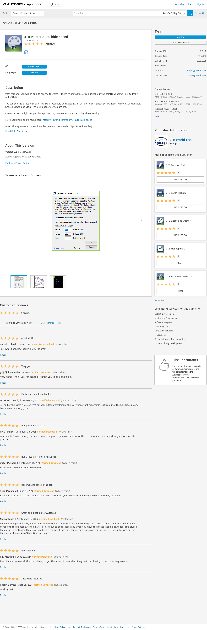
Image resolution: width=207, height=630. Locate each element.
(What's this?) (62, 344)
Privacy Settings (138, 627)
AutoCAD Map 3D (12, 22)
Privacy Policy (59, 627)
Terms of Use (98, 627)
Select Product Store (24, 13)
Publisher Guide (183, 4)
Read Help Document (16, 131)
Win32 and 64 (34, 66)
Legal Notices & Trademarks (79, 627)
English (54, 4)
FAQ (116, 627)
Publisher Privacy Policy (17, 163)
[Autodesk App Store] (22, 4)
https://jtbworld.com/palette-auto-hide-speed (67, 119)
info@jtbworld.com (197, 75)
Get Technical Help (51, 322)
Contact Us (124, 627)
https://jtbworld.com (196, 70)
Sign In (200, 4)
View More (160, 300)
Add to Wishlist (181, 42)
